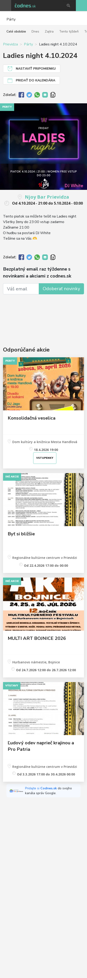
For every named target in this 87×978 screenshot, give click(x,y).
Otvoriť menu (5, 5)
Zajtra (49, 31)
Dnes (35, 31)
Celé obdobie (16, 31)
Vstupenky (44, 458)
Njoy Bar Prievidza (47, 197)
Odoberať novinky (61, 289)
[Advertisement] (43, 314)
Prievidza (10, 44)
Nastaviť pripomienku (36, 68)
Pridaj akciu (81, 5)
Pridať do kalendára (35, 80)
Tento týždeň (69, 31)
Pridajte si (41, 788)
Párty (28, 44)
